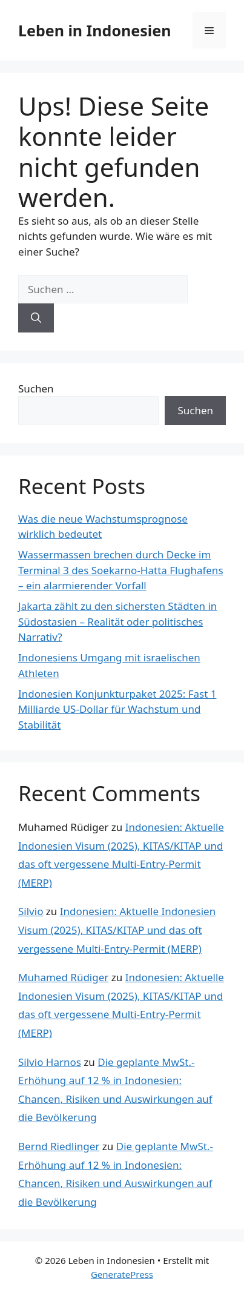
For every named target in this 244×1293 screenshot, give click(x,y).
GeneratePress (122, 1274)
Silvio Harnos (49, 1062)
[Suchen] (36, 317)
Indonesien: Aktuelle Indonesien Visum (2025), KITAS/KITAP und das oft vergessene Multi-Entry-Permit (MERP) (117, 929)
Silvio (30, 911)
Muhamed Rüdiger (63, 977)
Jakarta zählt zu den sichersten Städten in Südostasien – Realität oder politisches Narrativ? (117, 621)
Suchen (36, 388)
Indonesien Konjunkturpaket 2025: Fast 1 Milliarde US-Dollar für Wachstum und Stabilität (117, 709)
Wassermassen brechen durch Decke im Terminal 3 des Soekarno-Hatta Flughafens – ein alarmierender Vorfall (120, 569)
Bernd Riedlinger (58, 1146)
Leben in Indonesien (94, 30)
